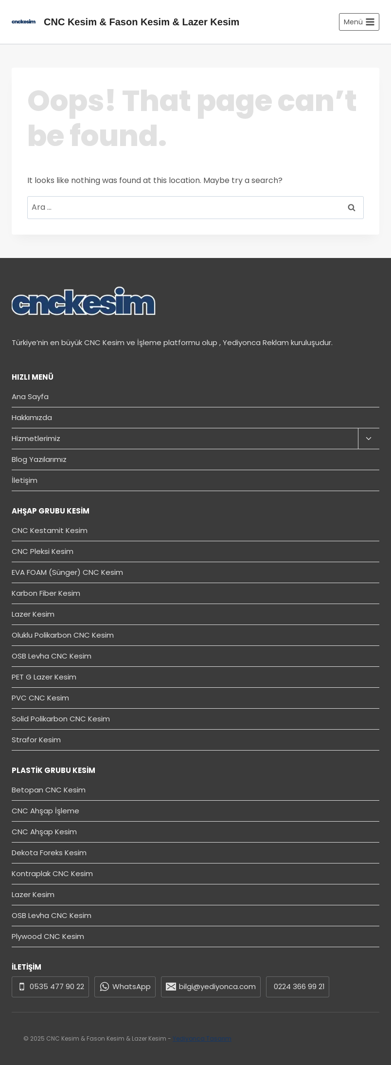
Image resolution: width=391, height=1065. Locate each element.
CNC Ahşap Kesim (44, 831)
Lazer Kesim (33, 614)
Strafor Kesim (36, 739)
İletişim (24, 480)
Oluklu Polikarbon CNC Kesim (63, 635)
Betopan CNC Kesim (49, 790)
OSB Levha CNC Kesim (51, 656)
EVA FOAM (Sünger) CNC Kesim (67, 572)
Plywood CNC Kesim (48, 936)
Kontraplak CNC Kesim (52, 873)
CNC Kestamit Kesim (50, 530)
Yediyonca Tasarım (202, 1038)
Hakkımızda (32, 417)
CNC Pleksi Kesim (42, 551)
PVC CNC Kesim (40, 698)
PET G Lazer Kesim (44, 677)
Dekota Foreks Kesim (49, 852)
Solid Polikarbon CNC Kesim (61, 719)
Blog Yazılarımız (39, 459)
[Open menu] (359, 22)
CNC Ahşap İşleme (45, 811)
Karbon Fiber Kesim (46, 593)
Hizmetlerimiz (36, 438)
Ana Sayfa (30, 396)
